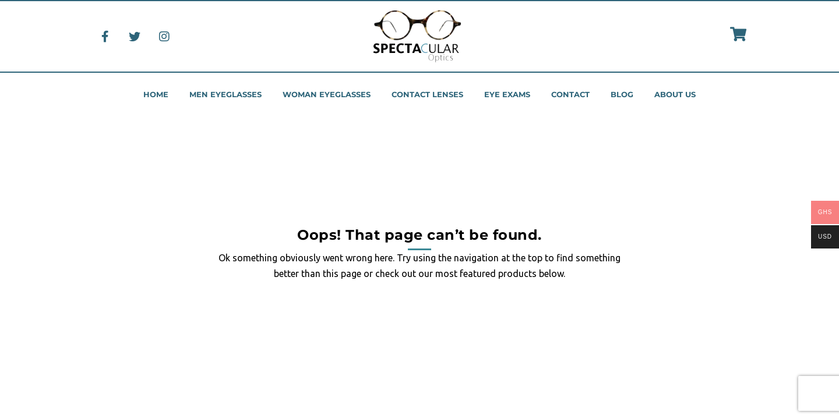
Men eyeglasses (225, 94)
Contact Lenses (427, 94)
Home (155, 94)
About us (675, 94)
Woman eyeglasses (327, 94)
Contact (570, 94)
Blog (622, 94)
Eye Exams (507, 94)
